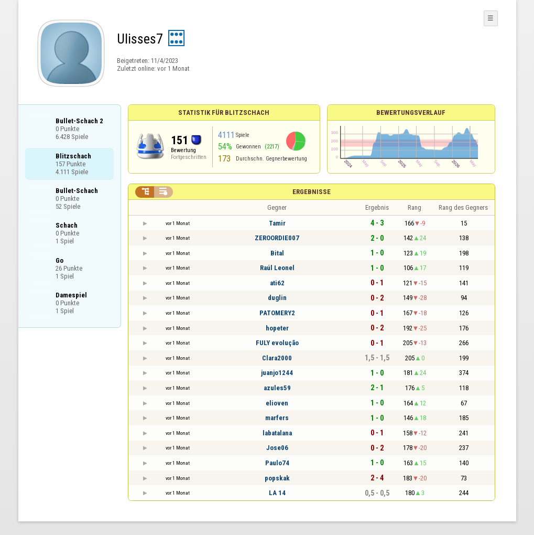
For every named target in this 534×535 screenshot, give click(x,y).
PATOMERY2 (277, 313)
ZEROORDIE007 (277, 238)
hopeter (277, 328)
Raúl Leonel (277, 268)
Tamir (277, 223)
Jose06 (277, 448)
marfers (277, 418)
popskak (277, 478)
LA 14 (277, 493)
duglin (277, 298)
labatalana (277, 433)
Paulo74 (277, 463)
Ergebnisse (311, 192)
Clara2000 (277, 358)
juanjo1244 (277, 373)
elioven (277, 403)
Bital (277, 253)
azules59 (277, 388)
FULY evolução (277, 343)
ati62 (277, 283)
